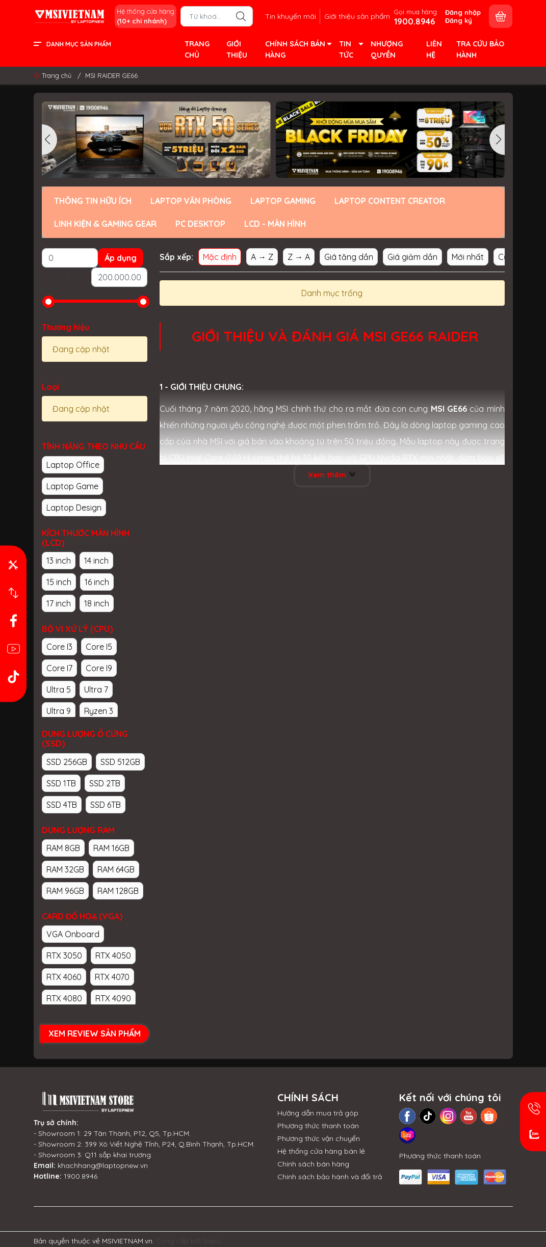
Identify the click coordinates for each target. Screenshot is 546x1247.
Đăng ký (458, 20)
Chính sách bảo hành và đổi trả (329, 1176)
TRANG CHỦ (197, 49)
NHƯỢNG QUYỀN (387, 49)
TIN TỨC (350, 50)
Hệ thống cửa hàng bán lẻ (321, 1151)
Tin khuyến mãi (290, 16)
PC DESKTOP (200, 224)
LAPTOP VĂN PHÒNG (190, 201)
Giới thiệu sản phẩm (357, 16)
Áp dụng (121, 258)
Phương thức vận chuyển (318, 1138)
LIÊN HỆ (434, 49)
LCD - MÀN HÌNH (275, 224)
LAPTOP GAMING (283, 201)
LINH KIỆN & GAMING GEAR (105, 224)
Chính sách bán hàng (313, 1164)
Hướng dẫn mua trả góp (317, 1113)
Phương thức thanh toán (318, 1125)
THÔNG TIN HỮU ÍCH (93, 201)
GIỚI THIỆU (236, 49)
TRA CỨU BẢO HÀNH (480, 49)
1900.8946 (80, 1176)
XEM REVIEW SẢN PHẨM (94, 1033)
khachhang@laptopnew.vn (103, 1165)
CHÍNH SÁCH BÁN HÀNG (298, 50)
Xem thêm (332, 475)
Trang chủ (53, 75)
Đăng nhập (463, 12)
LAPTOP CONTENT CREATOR (389, 201)
